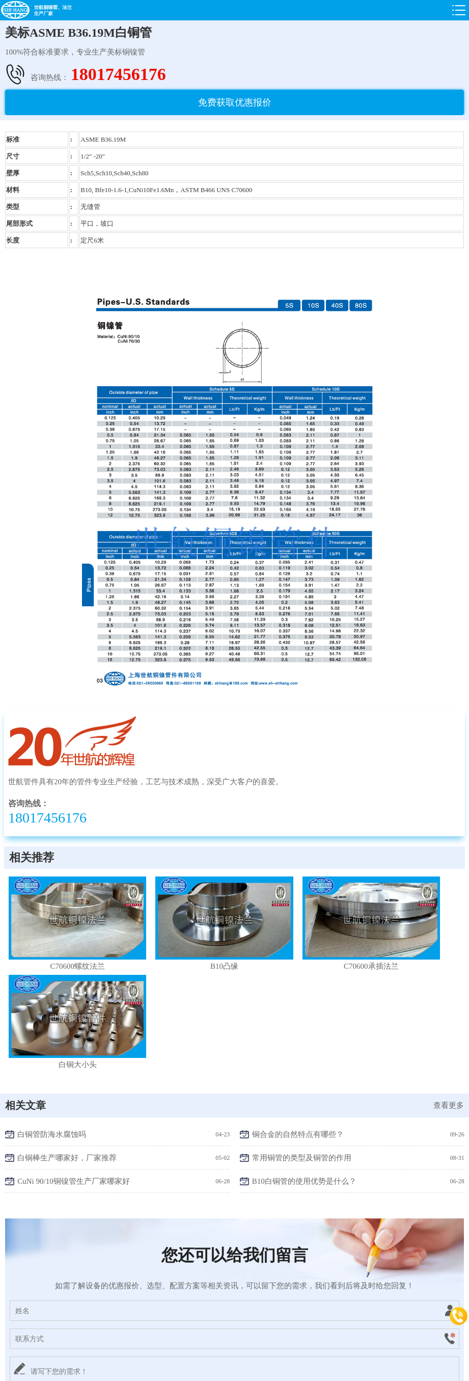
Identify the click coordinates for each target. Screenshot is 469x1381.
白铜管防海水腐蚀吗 (51, 1016)
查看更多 (448, 986)
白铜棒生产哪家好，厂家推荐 (67, 1039)
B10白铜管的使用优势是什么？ (304, 1062)
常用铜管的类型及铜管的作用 (301, 1039)
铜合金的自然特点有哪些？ (298, 1016)
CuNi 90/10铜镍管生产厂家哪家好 (73, 1062)
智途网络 (366, 1369)
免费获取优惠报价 (234, 102)
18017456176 (118, 74)
